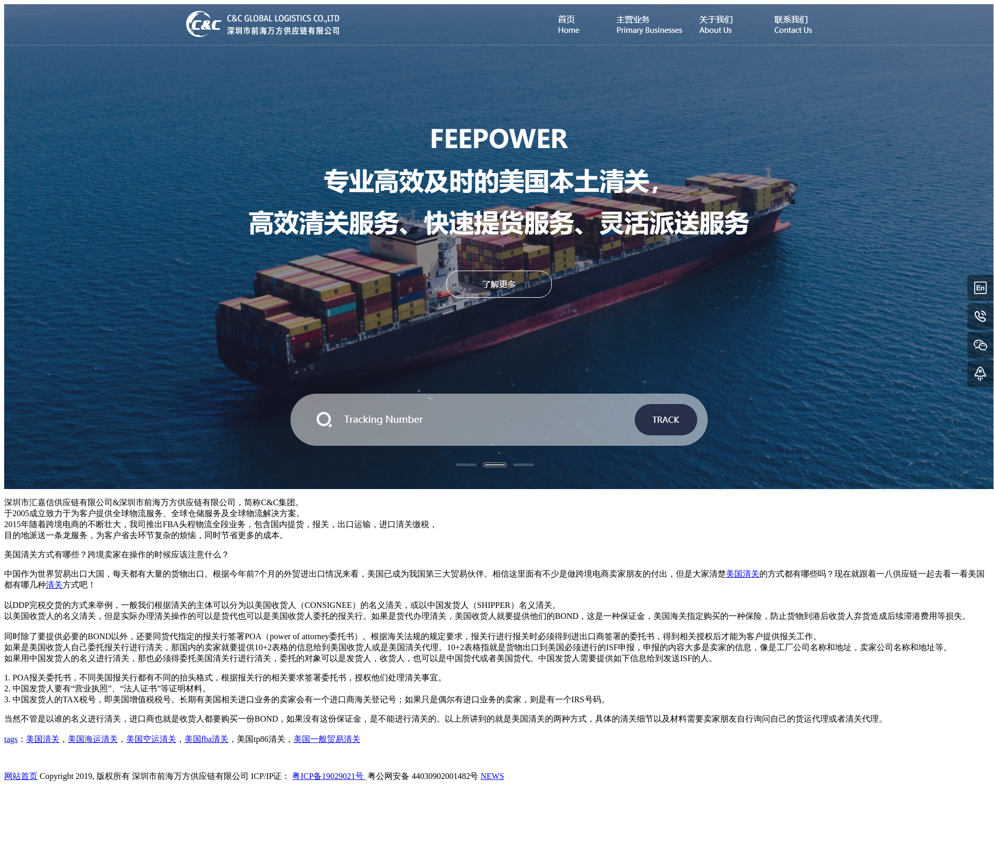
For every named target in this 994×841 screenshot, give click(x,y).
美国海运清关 (93, 739)
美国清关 (742, 573)
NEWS (492, 776)
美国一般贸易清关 (327, 739)
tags (11, 739)
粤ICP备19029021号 (329, 776)
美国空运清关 (151, 739)
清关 (54, 584)
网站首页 (21, 776)
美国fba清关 (206, 739)
